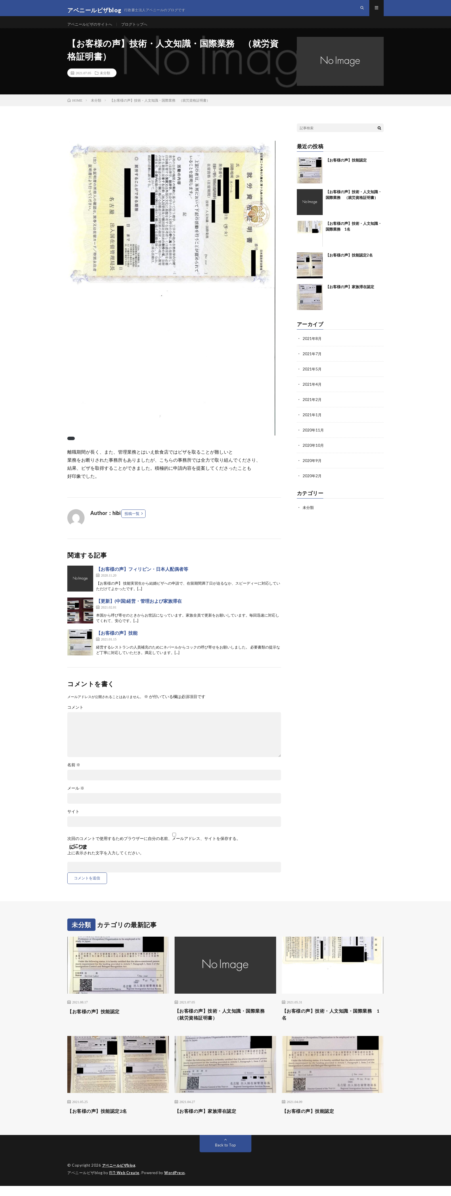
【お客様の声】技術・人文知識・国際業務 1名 (332, 1024)
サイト (73, 821)
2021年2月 (312, 407)
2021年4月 (312, 392)
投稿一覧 (132, 522)
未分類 (105, 82)
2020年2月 (312, 482)
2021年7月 (312, 362)
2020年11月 (313, 437)
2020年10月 (313, 452)
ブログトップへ (139, 28)
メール (75, 797)
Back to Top (225, 1155)
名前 (73, 774)
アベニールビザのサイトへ (91, 28)
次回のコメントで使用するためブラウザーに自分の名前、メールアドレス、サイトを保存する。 (153, 848)
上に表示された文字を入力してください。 (105, 862)
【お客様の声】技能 (116, 642)
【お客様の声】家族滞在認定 (350, 296)
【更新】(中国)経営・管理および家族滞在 (139, 610)
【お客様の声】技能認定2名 (349, 264)
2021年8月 (312, 347)
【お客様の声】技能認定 (346, 169)
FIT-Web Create (124, 1183)
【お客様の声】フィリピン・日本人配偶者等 (142, 578)
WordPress (176, 1183)
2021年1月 (312, 422)
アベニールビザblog (120, 1176)
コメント (75, 716)
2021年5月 (312, 377)
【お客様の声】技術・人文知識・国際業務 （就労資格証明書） (225, 1024)
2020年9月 (312, 467)
